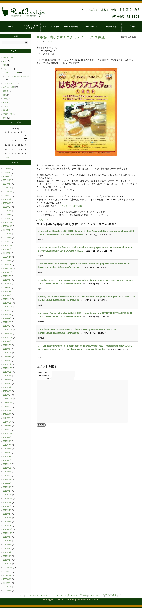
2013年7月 (7, 445)
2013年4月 (7, 456)
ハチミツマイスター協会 (70, 206)
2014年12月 (8, 399)
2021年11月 (8, 226)
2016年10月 (8, 337)
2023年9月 (7, 199)
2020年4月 (7, 257)
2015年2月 (7, 391)
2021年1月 (7, 242)
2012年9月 (7, 472)
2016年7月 (7, 345)
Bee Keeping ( (8, 57)
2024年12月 (8, 176)
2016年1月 (7, 364)
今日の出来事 (8, 87)
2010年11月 (8, 529)
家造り (5, 99)
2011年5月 (7, 510)
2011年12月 (8, 499)
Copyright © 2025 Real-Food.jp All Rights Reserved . (70, 599)
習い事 (5, 110)
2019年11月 (8, 268)
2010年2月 (7, 560)
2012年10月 (8, 468)
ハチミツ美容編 (71, 26)
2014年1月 (7, 430)
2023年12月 (8, 192)
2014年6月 (7, 422)
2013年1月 (7, 464)
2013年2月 (7, 460)
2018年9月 (7, 288)
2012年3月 (7, 487)
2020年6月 (7, 253)
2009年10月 (8, 572)
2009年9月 (7, 575)
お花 (5, 65)
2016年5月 (7, 353)
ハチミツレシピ (91, 26)
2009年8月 (7, 579)
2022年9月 (7, 211)
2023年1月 (7, 207)
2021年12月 (8, 222)
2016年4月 (7, 357)
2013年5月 (7, 453)
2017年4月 (7, 318)
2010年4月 (7, 552)
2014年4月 (7, 426)
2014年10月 (8, 407)
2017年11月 (8, 303)
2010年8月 (7, 537)
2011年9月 (7, 502)
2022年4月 (7, 215)
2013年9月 (7, 437)
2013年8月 (7, 441)
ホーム (10, 26)
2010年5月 (7, 548)
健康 (5, 95)
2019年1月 (7, 284)
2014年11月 (8, 403)
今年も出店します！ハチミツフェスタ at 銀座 (70, 37)
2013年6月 (7, 449)
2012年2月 (7, 491)
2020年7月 (7, 249)
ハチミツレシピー (12, 73)
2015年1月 (7, 395)
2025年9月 (7, 169)
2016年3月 (7, 360)
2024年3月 (7, 184)
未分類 (5, 106)
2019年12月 (8, 265)
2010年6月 (7, 545)
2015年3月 (7, 387)
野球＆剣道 (7, 114)
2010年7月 (7, 541)
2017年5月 (7, 314)
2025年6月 (7, 172)
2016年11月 (8, 334)
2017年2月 (7, 322)
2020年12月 (8, 245)
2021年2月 (7, 238)
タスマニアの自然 (51, 26)
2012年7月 (7, 476)
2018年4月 (7, 291)
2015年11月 (8, 372)
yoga (5, 61)
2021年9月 (7, 230)
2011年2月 (7, 522)
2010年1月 (7, 564)
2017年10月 (8, 307)
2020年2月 (7, 261)
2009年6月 (7, 587)
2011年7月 (7, 506)
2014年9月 (7, 410)
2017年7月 (7, 311)
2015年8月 (7, 376)
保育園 (5, 91)
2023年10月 (8, 196)
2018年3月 (7, 295)
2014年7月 (7, 418)
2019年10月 (8, 272)
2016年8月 (7, 341)
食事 (5, 118)
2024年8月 (7, 180)
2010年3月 (7, 556)
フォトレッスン (9, 83)
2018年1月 (7, 299)
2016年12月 (8, 330)
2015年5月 (7, 384)
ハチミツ (50, 41)
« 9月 (8, 158)
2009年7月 (7, 583)
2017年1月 (7, 326)
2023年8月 (7, 203)
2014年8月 (7, 414)
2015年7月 (7, 380)
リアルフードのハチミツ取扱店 (17, 76)
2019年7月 (7, 276)
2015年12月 (8, 368)
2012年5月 (7, 479)
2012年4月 (7, 483)
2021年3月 (7, 234)
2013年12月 (8, 433)
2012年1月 (7, 495)
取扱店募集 (111, 26)
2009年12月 (8, 568)
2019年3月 (7, 280)
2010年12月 (8, 525)
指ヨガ (5, 103)
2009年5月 (7, 591)
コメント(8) (43, 220)
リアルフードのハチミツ (30, 26)
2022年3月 (7, 219)
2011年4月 (7, 514)
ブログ (132, 26)
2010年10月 (8, 533)
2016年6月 (7, 349)
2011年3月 (7, 518)
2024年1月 (7, 188)
